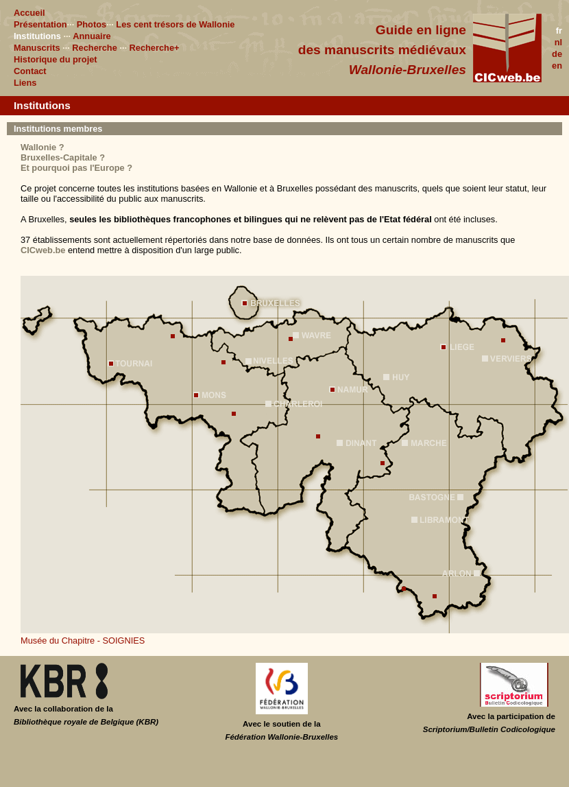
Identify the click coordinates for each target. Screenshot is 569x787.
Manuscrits (37, 48)
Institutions (37, 36)
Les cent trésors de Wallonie (175, 24)
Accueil (29, 13)
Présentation (40, 24)
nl (558, 42)
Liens (25, 83)
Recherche (94, 48)
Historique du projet (55, 59)
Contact (30, 71)
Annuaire (91, 36)
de (557, 54)
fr (559, 30)
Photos (91, 24)
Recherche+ (155, 48)
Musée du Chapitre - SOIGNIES (83, 640)
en (557, 65)
